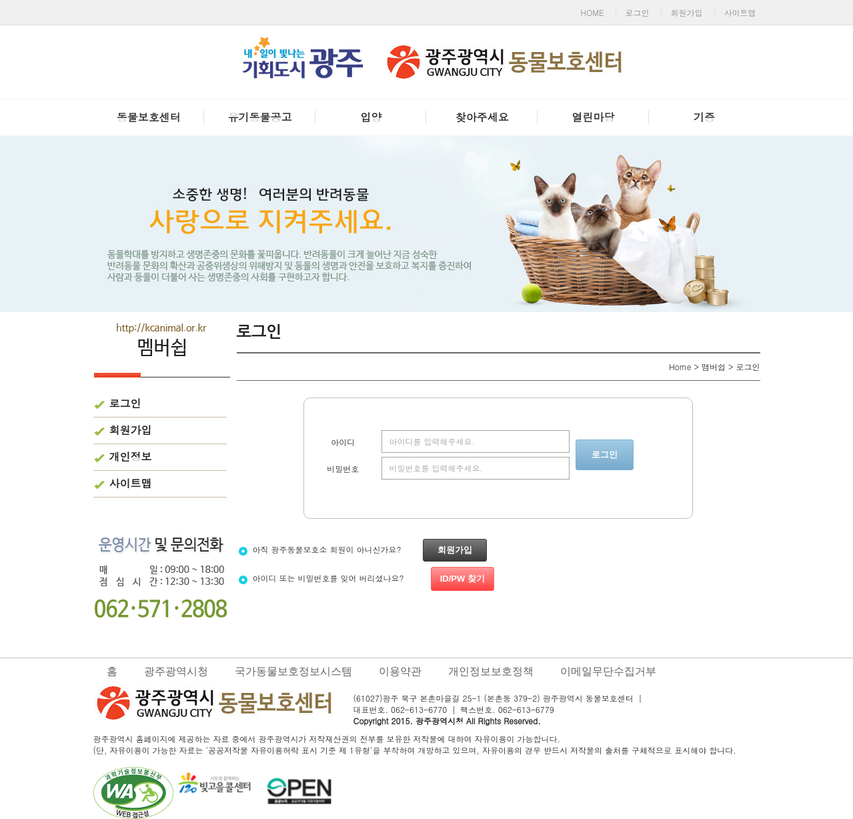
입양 (370, 117)
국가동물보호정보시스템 (293, 671)
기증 (704, 117)
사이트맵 (740, 12)
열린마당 (593, 117)
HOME (592, 12)
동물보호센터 (149, 117)
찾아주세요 (482, 117)
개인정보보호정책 (491, 671)
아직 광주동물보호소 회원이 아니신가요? (362, 549)
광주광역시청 (176, 671)
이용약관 (400, 671)
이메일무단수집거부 (608, 671)
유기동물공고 (259, 117)
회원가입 (687, 12)
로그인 (638, 12)
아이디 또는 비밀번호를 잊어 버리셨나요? (365, 578)
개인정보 (130, 456)
